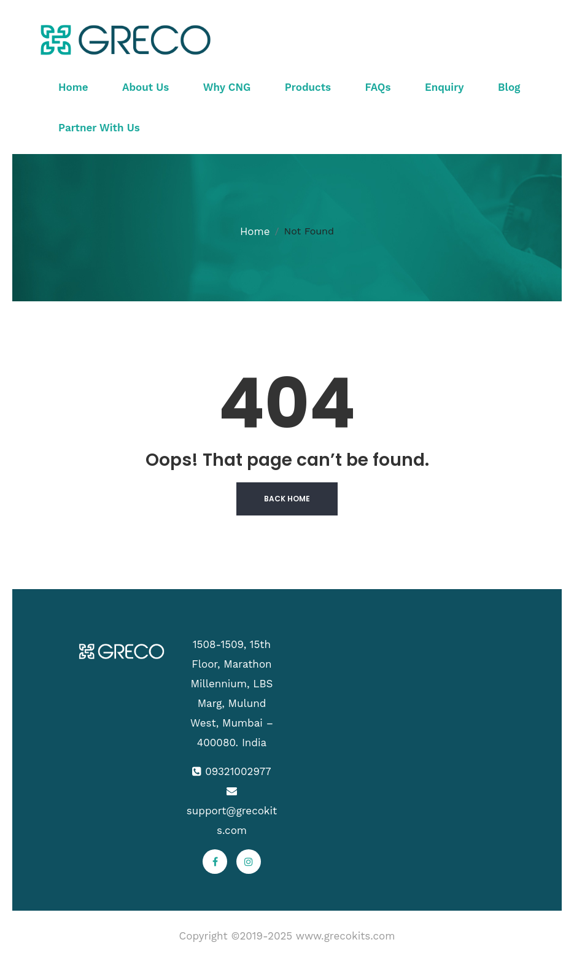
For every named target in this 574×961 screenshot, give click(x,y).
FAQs (378, 87)
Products (308, 87)
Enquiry (444, 87)
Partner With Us (99, 128)
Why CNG (227, 87)
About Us (145, 87)
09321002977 (238, 771)
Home (73, 87)
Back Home (287, 498)
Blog (509, 87)
